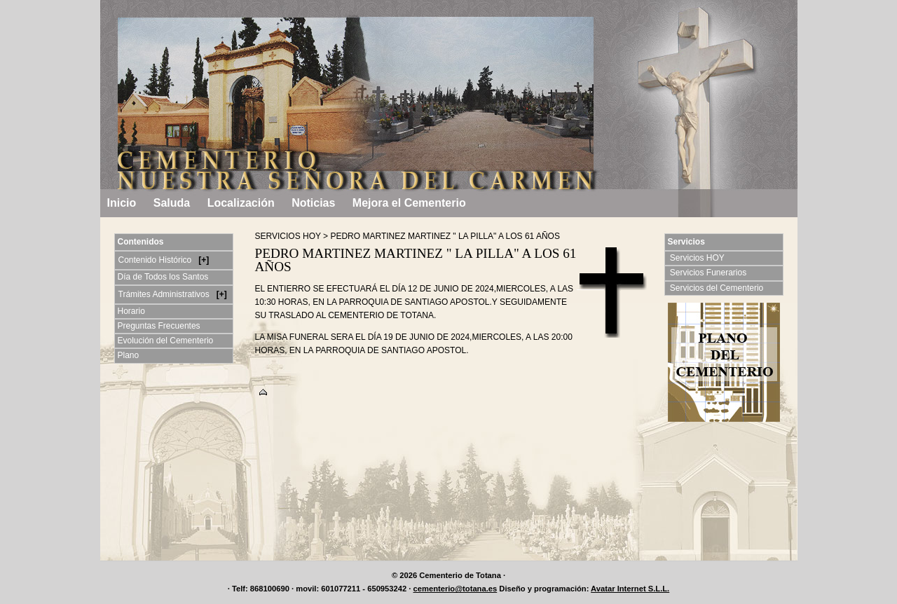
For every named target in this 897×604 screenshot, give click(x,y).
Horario (131, 311)
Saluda (171, 203)
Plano (128, 355)
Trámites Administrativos (165, 294)
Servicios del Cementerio (718, 288)
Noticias (313, 203)
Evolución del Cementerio (166, 340)
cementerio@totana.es (455, 588)
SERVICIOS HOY (288, 236)
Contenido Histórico (156, 260)
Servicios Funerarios (709, 272)
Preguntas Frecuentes (159, 326)
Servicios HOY (699, 258)
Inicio (122, 203)
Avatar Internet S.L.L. (630, 588)
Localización (241, 203)
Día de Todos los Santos (163, 277)
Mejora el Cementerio (409, 203)
